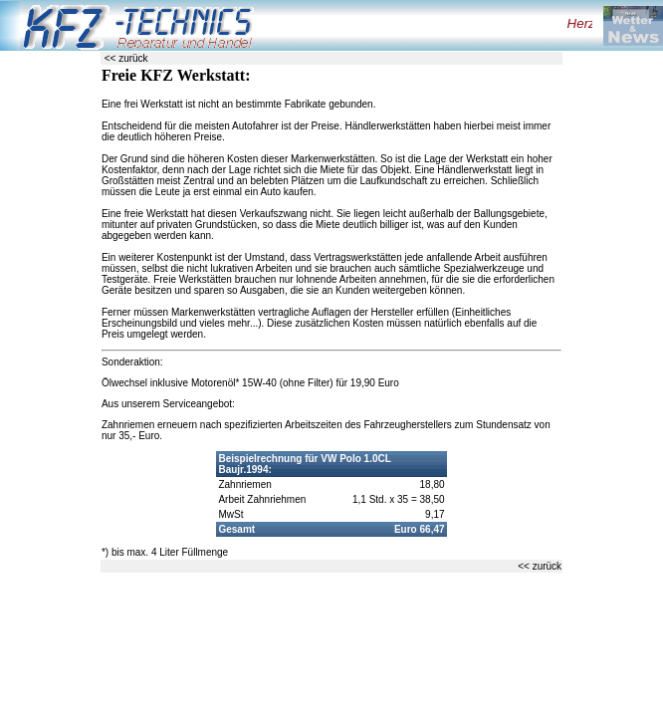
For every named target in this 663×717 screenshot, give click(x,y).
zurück (132, 58)
